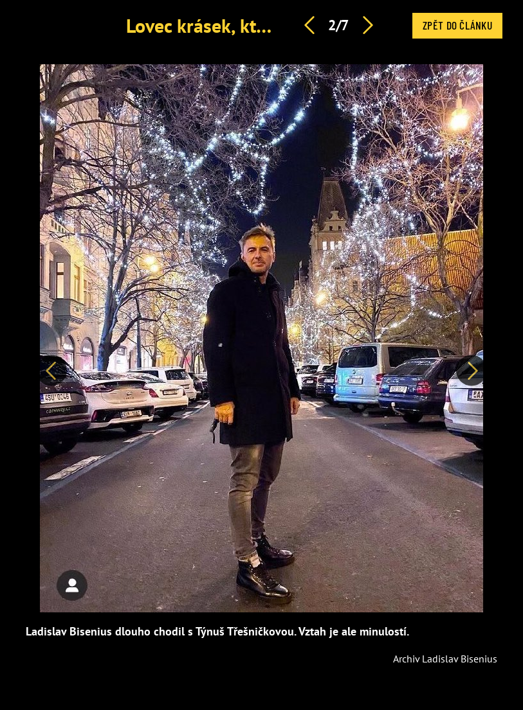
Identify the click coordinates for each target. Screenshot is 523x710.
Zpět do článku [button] (457, 25)
